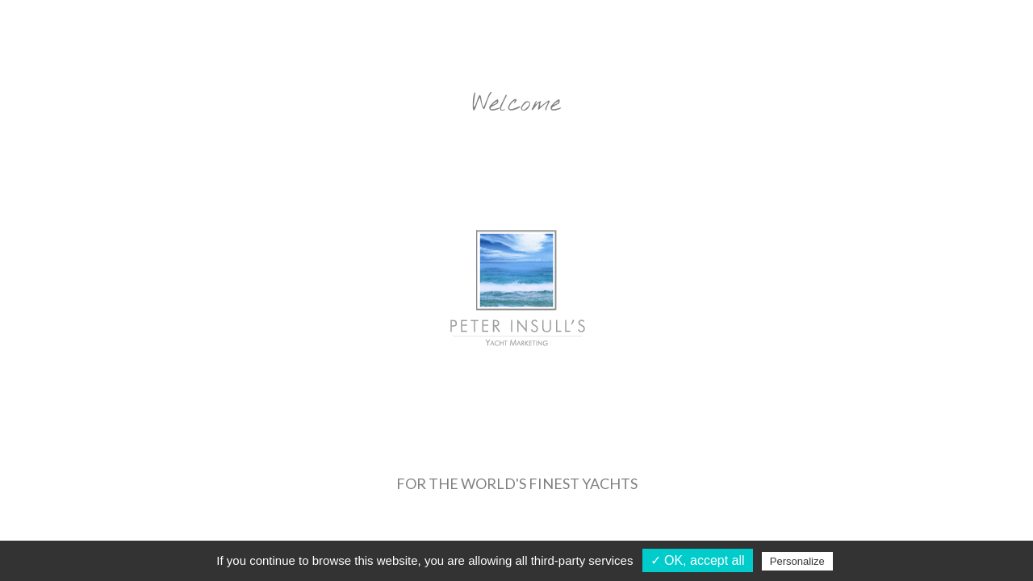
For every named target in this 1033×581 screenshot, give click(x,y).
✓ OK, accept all (697, 560)
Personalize (797, 561)
